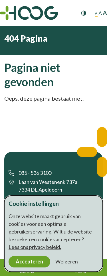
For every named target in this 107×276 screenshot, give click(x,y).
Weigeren (66, 261)
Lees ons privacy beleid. (35, 247)
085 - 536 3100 (35, 173)
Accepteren (29, 261)
